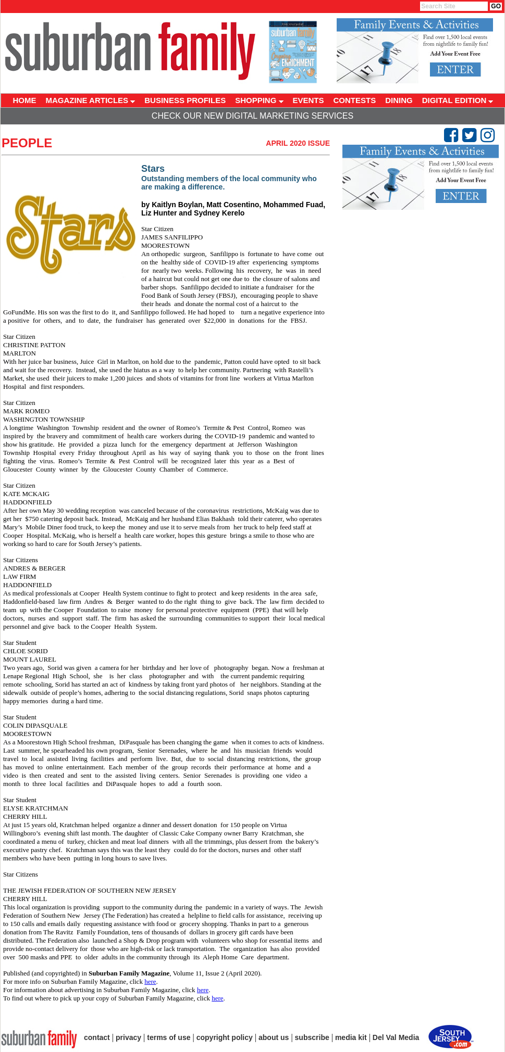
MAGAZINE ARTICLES (91, 100)
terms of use (168, 1037)
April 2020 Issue (298, 143)
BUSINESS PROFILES (185, 100)
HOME (24, 100)
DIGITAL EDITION (458, 100)
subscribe (312, 1037)
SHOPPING (259, 100)
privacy (128, 1037)
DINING (399, 100)
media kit (351, 1037)
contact (97, 1037)
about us (273, 1037)
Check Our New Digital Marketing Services (252, 115)
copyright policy (224, 1037)
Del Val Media (396, 1037)
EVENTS (308, 100)
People (27, 143)
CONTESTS (355, 100)
